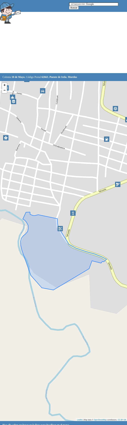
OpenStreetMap (100, 420)
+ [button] (4, 85)
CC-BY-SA (122, 420)
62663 (45, 77)
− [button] (4, 90)
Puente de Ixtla (57, 77)
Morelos (72, 77)
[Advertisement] (60, 49)
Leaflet (79, 420)
